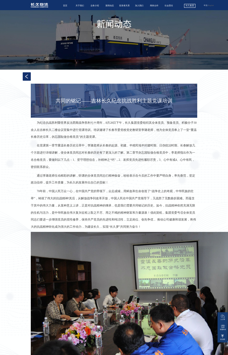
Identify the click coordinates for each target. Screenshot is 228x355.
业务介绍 (95, 5)
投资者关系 (124, 5)
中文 (205, 5)
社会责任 (169, 5)
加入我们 (139, 5)
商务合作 (154, 5)
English (211, 5)
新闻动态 (109, 5)
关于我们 (80, 5)
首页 (65, 5)
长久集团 (190, 5)
